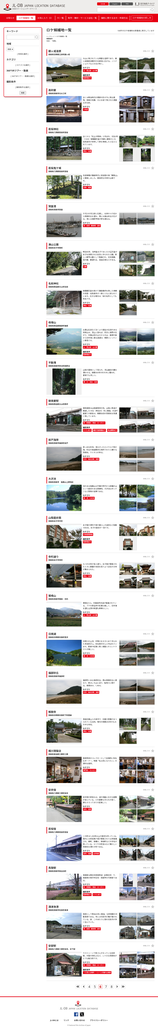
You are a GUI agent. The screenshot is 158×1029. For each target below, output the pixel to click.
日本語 (102, 4)
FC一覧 (60, 18)
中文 (127, 4)
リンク (66, 1020)
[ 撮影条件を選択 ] (22, 87)
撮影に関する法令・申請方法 (114, 18)
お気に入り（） (45, 18)
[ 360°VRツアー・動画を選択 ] (23, 76)
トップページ (51, 36)
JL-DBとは (54, 1020)
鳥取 (9, 49)
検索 (22, 93)
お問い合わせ (79, 1020)
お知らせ (10, 18)
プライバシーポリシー (99, 1020)
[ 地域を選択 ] (22, 54)
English (115, 4)
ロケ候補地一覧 (26, 18)
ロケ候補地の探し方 (142, 17)
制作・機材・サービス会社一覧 (82, 18)
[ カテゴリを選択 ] (22, 65)
